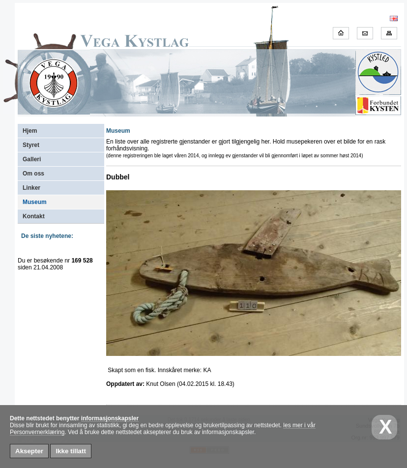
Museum (35, 202)
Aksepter (29, 451)
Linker (31, 187)
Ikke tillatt (71, 451)
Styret (31, 145)
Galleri (32, 159)
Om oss (33, 173)
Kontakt (34, 216)
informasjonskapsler (110, 418)
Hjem (30, 130)
